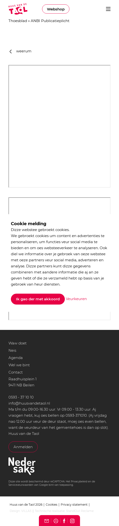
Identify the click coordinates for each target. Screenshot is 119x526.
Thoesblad (17, 20)
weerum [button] (20, 51)
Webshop (56, 9)
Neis (12, 350)
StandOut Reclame (80, 511)
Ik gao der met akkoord (38, 299)
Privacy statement (74, 504)
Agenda (15, 357)
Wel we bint (19, 365)
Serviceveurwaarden (20, 484)
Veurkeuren (76, 298)
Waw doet (17, 343)
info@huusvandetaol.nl (29, 403)
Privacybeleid (79, 481)
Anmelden (23, 447)
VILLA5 (26, 511)
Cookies (51, 504)
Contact (15, 372)
